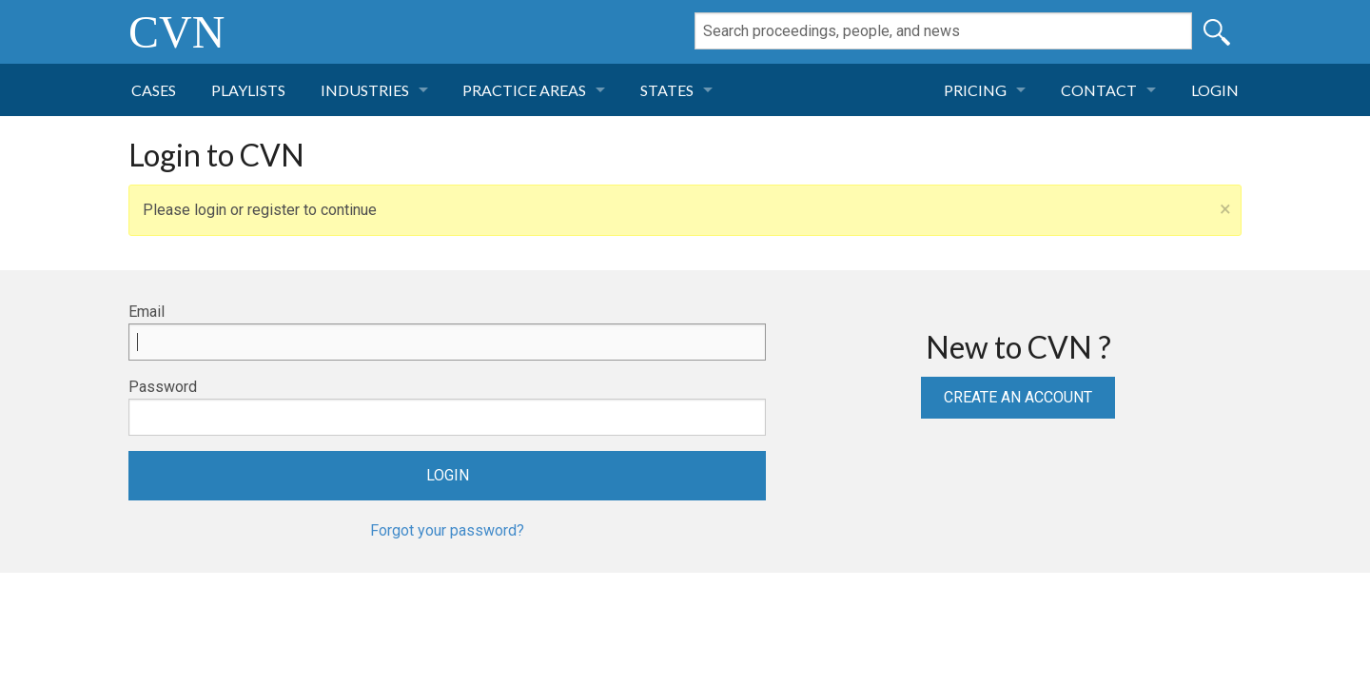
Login (1215, 90)
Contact (1099, 90)
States (667, 90)
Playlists (248, 90)
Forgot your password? (447, 530)
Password (162, 387)
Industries (365, 90)
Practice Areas (524, 90)
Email (146, 312)
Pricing (975, 90)
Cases (153, 90)
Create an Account (1018, 397)
